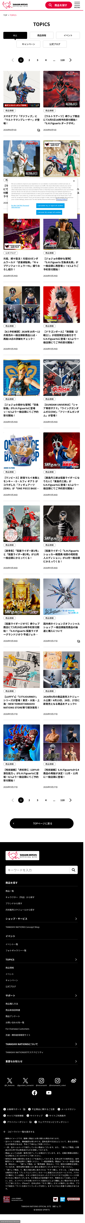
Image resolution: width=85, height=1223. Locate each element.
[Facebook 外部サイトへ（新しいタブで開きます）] (34, 1092)
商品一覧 (10, 890)
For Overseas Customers (17, 1028)
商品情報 (10, 967)
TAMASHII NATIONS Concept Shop (22, 926)
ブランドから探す (14, 903)
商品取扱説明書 (13, 1009)
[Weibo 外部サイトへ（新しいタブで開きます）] (73, 1080)
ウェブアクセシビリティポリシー (53, 1122)
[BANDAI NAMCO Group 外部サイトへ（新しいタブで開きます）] (73, 1199)
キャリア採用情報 (15, 1115)
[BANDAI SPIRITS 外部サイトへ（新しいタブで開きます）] (62, 1199)
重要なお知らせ (14, 1061)
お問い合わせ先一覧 (15, 1022)
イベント (10, 973)
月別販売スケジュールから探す (20, 909)
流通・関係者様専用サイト (18, 1034)
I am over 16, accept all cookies (49, 212)
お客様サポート (16, 1109)
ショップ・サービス (16, 918)
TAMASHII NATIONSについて (22, 1044)
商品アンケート (13, 1016)
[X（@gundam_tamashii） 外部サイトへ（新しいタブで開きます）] (25, 1082)
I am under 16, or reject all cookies (50, 205)
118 (62, 60)
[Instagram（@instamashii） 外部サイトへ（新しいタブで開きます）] (41, 1082)
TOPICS (10, 959)
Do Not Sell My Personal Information (10, 1221)
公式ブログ (11, 986)
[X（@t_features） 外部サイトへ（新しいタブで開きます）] (9, 1082)
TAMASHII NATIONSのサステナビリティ (25, 1052)
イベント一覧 (12, 944)
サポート (10, 995)
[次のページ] (71, 60)
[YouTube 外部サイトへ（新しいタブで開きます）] (48, 1092)
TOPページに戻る (42, 823)
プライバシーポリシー (19, 1121)
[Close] (73, 180)
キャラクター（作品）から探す (20, 897)
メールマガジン (68, 1109)
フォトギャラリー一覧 (16, 950)
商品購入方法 (12, 1003)
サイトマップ (36, 1115)
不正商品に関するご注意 (43, 1109)
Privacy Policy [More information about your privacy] (62, 199)
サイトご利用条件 (57, 1115)
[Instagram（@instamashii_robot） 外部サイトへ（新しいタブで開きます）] (57, 1082)
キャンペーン (12, 980)
